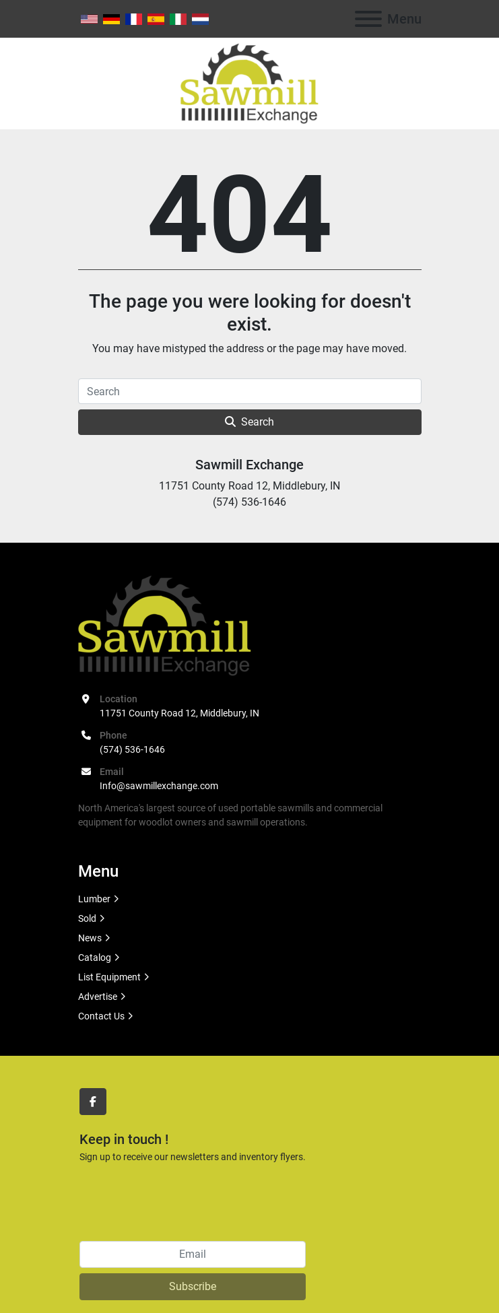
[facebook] (92, 1101)
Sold (87, 918)
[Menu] (368, 19)
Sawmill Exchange (249, 465)
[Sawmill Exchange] (164, 624)
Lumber (94, 899)
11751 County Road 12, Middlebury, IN (179, 713)
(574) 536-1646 (132, 749)
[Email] (192, 1254)
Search (249, 421)
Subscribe (192, 1286)
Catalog (94, 957)
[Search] (250, 391)
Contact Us (101, 1016)
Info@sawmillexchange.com (159, 785)
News (90, 938)
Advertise (97, 996)
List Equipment (109, 977)
